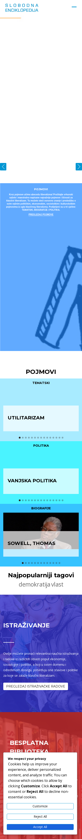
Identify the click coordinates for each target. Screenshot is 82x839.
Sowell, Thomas (31, 543)
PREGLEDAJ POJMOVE (41, 215)
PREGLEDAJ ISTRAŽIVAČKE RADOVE (35, 686)
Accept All (40, 827)
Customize (40, 806)
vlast (57, 584)
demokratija (34, 584)
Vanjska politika (32, 481)
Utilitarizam (26, 418)
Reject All (40, 816)
